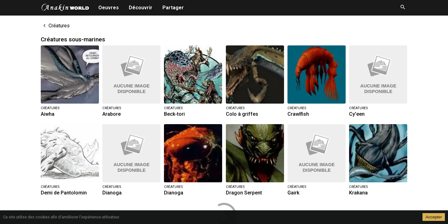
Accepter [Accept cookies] (434, 217)
